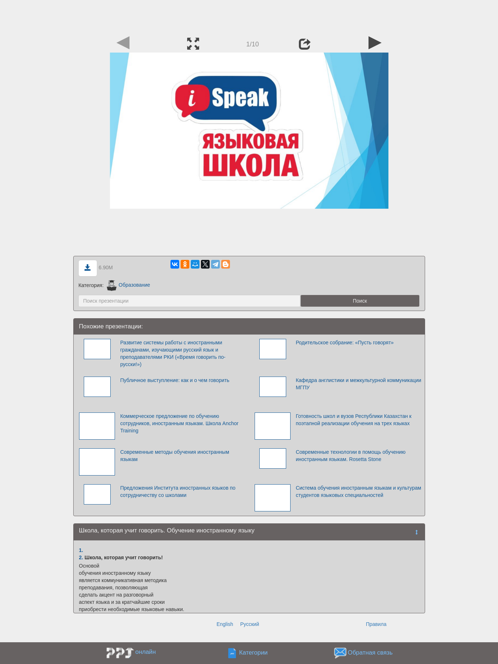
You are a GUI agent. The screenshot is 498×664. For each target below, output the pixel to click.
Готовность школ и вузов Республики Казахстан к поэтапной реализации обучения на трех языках (353, 419)
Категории (253, 652)
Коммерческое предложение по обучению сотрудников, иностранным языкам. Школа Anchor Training (179, 423)
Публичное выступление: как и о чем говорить (174, 380)
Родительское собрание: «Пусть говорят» (345, 342)
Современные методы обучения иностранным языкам (174, 455)
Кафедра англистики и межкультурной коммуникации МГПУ (358, 383)
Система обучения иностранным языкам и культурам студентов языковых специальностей (358, 491)
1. (81, 550)
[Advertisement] (249, 16)
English (225, 624)
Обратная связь (370, 652)
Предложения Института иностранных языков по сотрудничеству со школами (177, 491)
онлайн (145, 651)
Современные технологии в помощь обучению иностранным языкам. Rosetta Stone (351, 455)
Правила (376, 624)
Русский (249, 624)
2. (81, 557)
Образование (128, 285)
